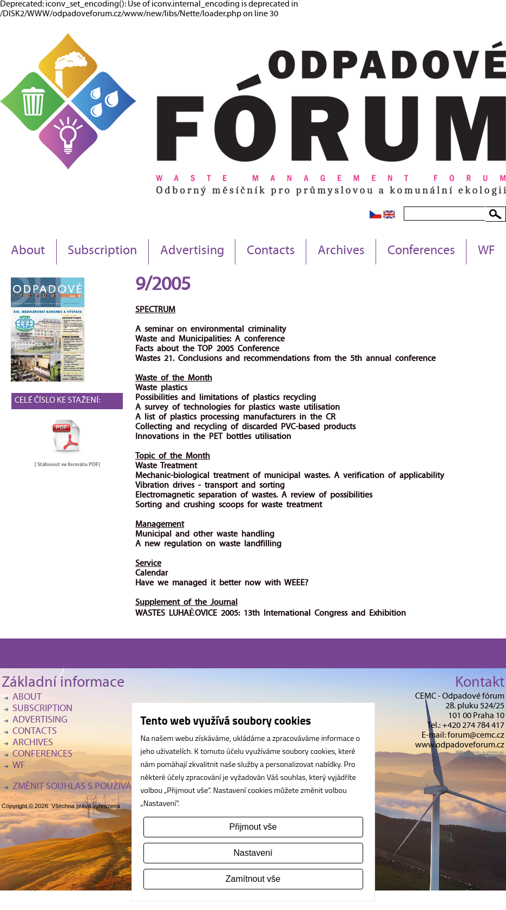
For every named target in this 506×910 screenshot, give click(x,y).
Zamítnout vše (253, 878)
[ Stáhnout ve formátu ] (67, 464)
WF (486, 251)
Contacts (271, 251)
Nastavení (252, 852)
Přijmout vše (253, 826)
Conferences (421, 251)
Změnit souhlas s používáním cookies (99, 787)
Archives (341, 251)
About (28, 251)
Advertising (192, 251)
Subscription (102, 251)
